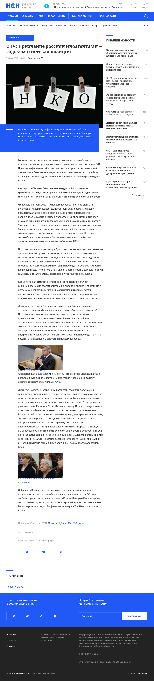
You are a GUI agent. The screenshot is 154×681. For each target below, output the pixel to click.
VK (69, 523)
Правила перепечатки (17, 673)
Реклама (10, 646)
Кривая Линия (82, 16)
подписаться (134, 616)
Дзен (63, 523)
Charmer (143, 673)
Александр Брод (46, 540)
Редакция (11, 634)
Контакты (11, 640)
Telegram (78, 523)
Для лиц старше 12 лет (44, 673)
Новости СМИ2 (14, 586)
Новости (53, 523)
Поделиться (35, 58)
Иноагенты (30, 540)
